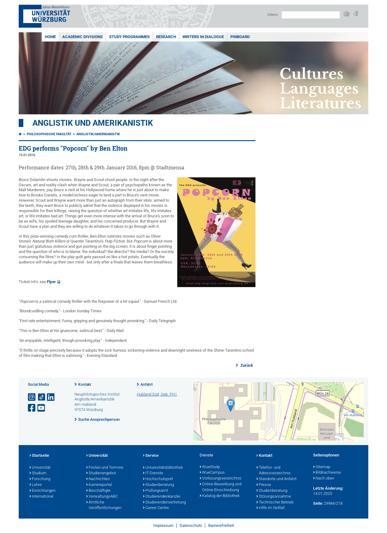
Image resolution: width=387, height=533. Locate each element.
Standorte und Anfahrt (276, 479)
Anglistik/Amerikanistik (98, 134)
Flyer (51, 281)
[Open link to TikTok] (41, 397)
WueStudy (210, 467)
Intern (272, 14)
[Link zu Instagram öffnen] (32, 397)
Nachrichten (98, 479)
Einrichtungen (42, 491)
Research (166, 36)
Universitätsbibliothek (163, 468)
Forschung (39, 479)
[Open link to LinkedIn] (51, 397)
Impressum (163, 525)
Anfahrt (146, 384)
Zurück (246, 365)
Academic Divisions (82, 36)
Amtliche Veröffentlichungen (103, 505)
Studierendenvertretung (164, 502)
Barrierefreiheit (221, 525)
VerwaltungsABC (102, 496)
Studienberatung (158, 485)
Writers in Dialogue (203, 36)
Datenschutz (191, 525)
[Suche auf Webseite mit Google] (311, 14)
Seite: (318, 503)
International (41, 496)
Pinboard (240, 36)
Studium (38, 473)
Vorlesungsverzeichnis (220, 478)
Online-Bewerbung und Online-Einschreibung (220, 487)
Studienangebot (101, 473)
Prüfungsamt (155, 491)
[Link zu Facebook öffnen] (32, 408)
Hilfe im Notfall (270, 508)
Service (151, 456)
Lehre (35, 485)
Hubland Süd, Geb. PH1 (157, 394)
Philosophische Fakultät (49, 134)
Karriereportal (99, 485)
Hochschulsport (158, 479)
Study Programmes (129, 36)
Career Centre (156, 508)
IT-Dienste (153, 473)
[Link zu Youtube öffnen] (41, 408)
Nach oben (323, 478)
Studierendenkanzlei (161, 496)
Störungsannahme (273, 496)
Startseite (39, 456)
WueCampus (212, 473)
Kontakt (84, 384)
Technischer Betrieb (274, 502)
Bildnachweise (327, 473)
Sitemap (321, 467)
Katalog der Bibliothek (219, 496)
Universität (40, 468)
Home (50, 36)
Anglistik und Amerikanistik (93, 123)
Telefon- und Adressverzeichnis (273, 470)
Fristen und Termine (104, 468)
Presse (263, 485)
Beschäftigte (98, 491)
